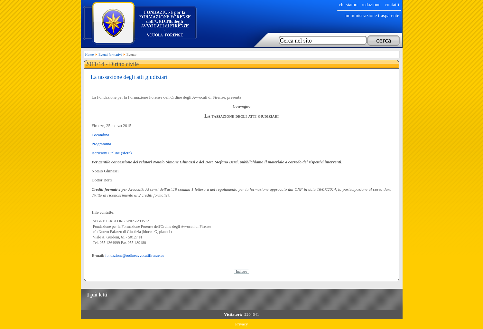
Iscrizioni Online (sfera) (112, 152)
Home (89, 54)
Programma (101, 143)
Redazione (371, 4)
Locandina (100, 134)
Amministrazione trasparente (372, 15)
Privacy (241, 324)
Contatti (392, 4)
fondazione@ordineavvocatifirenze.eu (134, 255)
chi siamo (348, 4)
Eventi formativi (110, 54)
